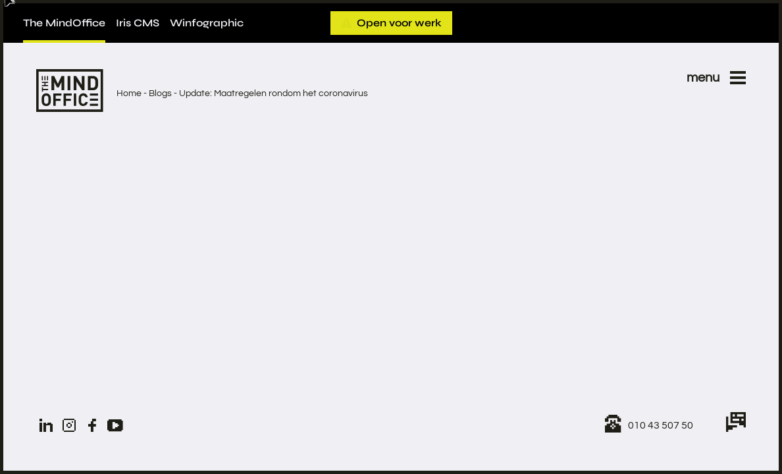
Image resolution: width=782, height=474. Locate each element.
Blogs (160, 93)
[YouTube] (115, 425)
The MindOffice (64, 22)
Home (129, 93)
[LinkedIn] (46, 425)
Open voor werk (391, 22)
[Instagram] (69, 425)
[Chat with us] (736, 425)
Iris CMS (137, 22)
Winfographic (207, 22)
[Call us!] (649, 425)
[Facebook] (92, 425)
